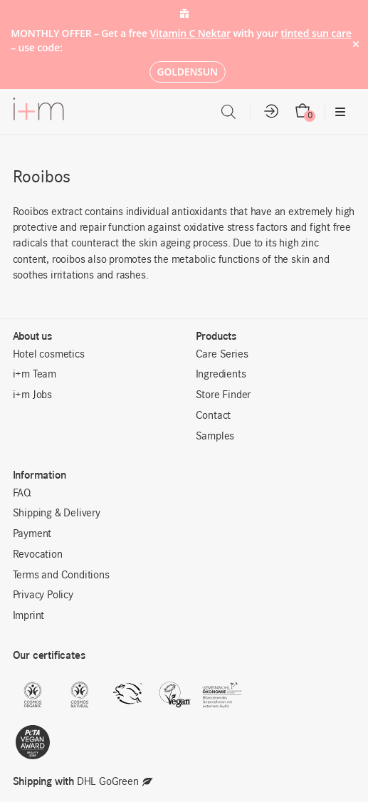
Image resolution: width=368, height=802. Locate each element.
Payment (32, 534)
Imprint (29, 616)
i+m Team (34, 374)
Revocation (38, 555)
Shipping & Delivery (56, 513)
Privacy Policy (43, 595)
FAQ (22, 493)
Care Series (222, 354)
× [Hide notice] (355, 44)
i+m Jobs (32, 395)
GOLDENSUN (187, 71)
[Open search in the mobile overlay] (228, 112)
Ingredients (221, 374)
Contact (213, 416)
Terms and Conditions (61, 575)
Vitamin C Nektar (190, 33)
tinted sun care (315, 33)
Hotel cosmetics (49, 354)
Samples (215, 436)
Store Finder (223, 395)
